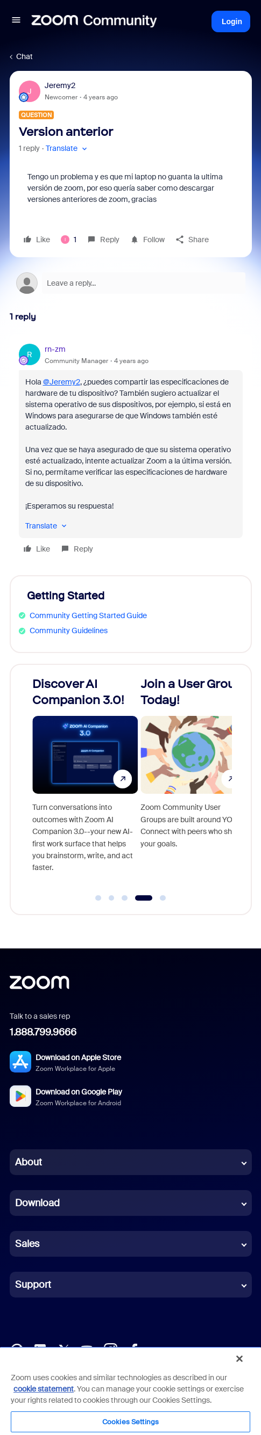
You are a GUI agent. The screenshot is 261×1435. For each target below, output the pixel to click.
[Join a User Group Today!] (192, 784)
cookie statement (43, 1389)
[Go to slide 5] (160, 898)
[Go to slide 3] (125, 898)
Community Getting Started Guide (88, 615)
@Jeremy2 (61, 382)
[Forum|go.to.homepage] (94, 21)
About (28, 1162)
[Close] (239, 1359)
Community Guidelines (69, 630)
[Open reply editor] (131, 283)
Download (37, 1203)
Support (33, 1284)
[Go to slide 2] (111, 898)
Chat (24, 56)
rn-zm (55, 349)
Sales (27, 1243)
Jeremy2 (60, 85)
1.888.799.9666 (43, 1032)
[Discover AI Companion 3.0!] (84, 784)
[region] (130, 1390)
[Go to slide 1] (98, 898)
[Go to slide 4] (141, 898)
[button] (16, 21)
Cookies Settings (130, 1421)
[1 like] (68, 239)
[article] (131, 450)
